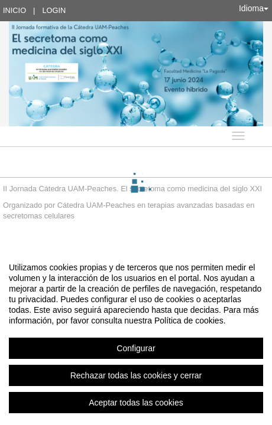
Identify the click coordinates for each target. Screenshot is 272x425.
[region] (136, 334)
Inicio (14, 10)
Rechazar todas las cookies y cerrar (136, 375)
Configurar (135, 348)
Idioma (253, 8)
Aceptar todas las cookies (136, 402)
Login (54, 10)
